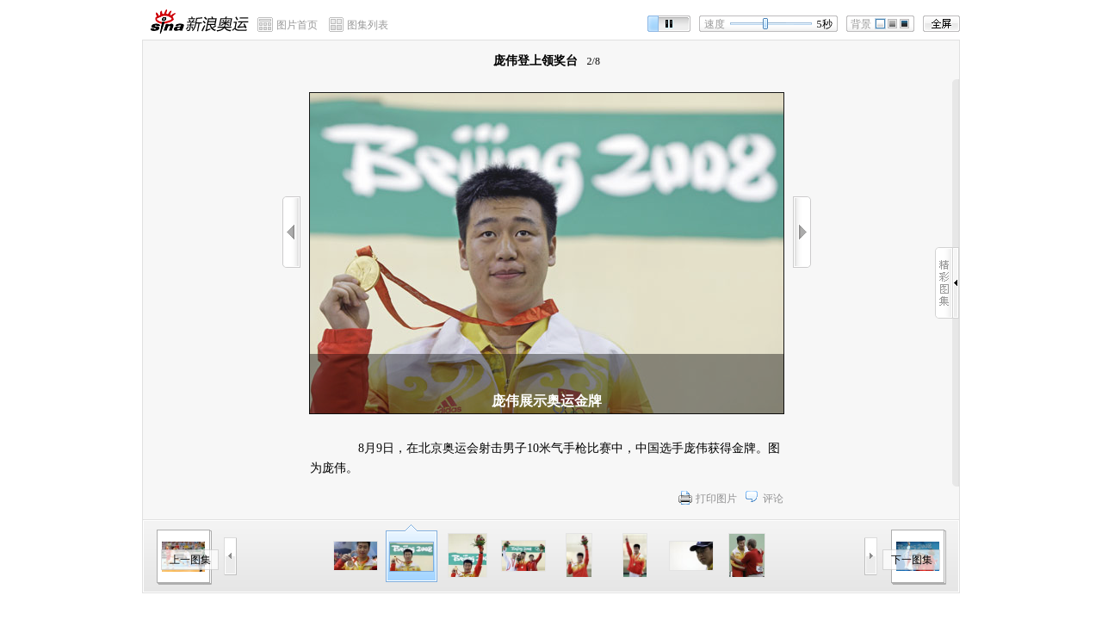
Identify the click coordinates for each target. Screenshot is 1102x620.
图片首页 (297, 25)
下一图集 (911, 560)
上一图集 (190, 560)
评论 (773, 499)
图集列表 (367, 25)
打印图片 (716, 499)
